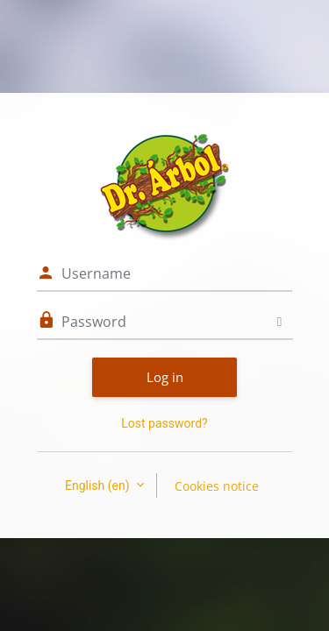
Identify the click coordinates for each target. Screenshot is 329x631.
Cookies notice (217, 486)
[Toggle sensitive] (279, 321)
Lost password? (164, 423)
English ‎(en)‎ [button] (98, 486)
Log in (165, 377)
